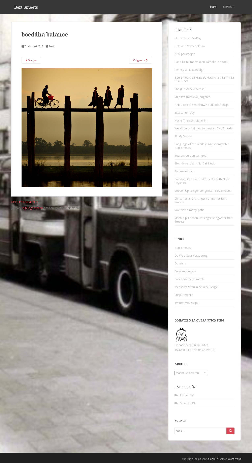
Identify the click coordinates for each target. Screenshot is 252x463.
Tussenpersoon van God (191, 155)
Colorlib (211, 459)
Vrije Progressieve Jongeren (192, 97)
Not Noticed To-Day (188, 38)
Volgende (140, 60)
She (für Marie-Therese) (190, 89)
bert (51, 46)
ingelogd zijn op (32, 208)
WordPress (234, 459)
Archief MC (187, 395)
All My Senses (183, 136)
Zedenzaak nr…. (185, 171)
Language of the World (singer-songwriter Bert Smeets (202, 146)
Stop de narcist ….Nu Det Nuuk (195, 163)
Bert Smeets (26, 7)
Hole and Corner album (190, 46)
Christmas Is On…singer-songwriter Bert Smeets (201, 200)
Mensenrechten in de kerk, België (196, 287)
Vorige (31, 60)
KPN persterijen (185, 54)
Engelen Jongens (185, 271)
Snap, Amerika (184, 295)
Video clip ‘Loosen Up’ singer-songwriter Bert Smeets (204, 219)
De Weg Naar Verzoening (191, 255)
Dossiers (180, 263)
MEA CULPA (188, 403)
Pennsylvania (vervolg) (189, 70)
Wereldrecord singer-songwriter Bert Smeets (204, 128)
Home (213, 7)
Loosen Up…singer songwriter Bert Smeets (203, 190)
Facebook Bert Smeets (189, 279)
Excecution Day (185, 112)
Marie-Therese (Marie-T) (191, 120)
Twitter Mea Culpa (186, 303)
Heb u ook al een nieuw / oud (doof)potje (201, 105)
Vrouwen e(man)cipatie (189, 210)
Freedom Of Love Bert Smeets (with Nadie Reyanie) (202, 181)
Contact (229, 7)
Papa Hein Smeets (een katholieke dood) (201, 62)
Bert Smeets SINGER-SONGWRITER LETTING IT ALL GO (204, 79)
